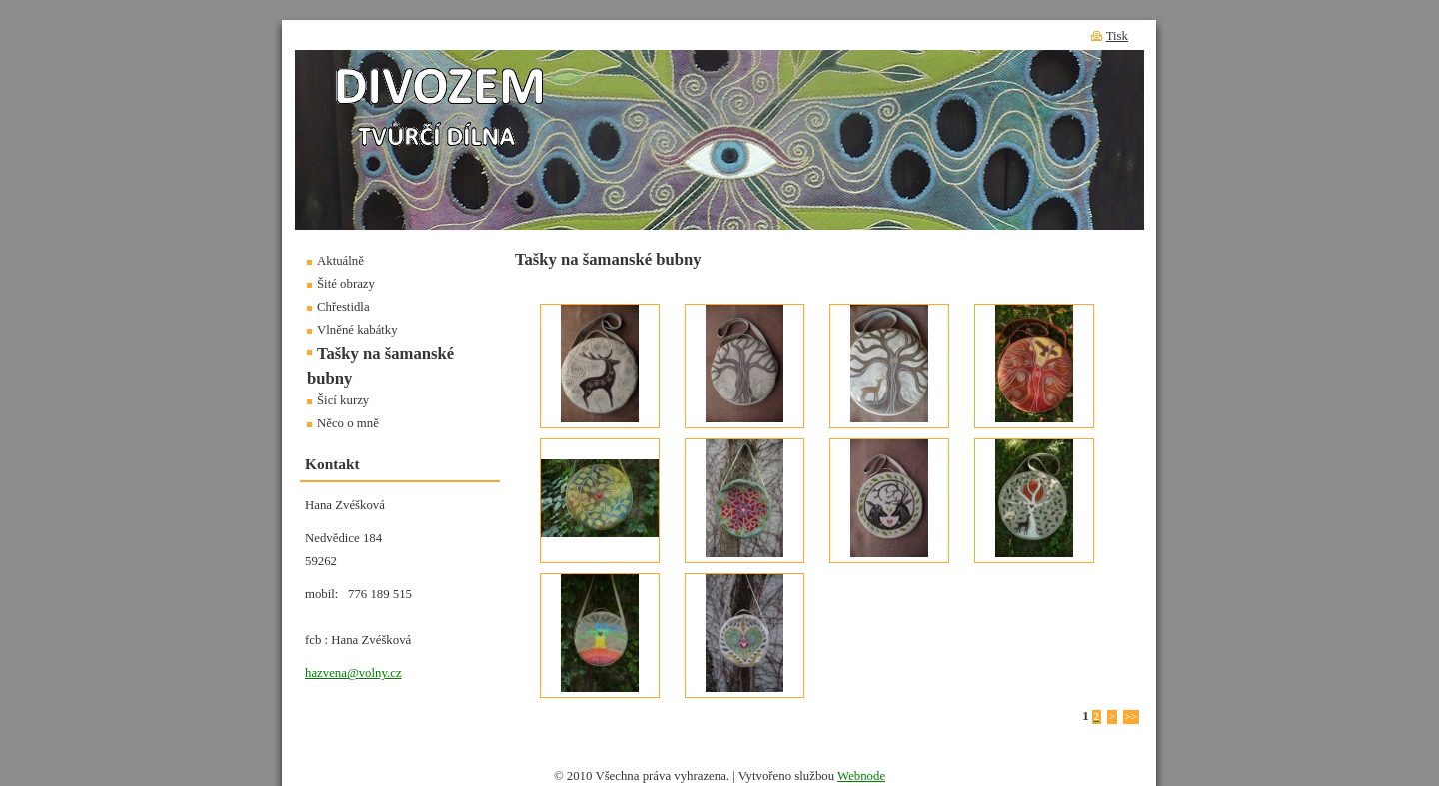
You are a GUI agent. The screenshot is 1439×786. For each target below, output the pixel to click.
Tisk (1117, 36)
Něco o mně (348, 423)
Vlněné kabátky (357, 330)
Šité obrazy (346, 284)
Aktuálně (340, 261)
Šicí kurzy (343, 400)
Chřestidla (343, 307)
